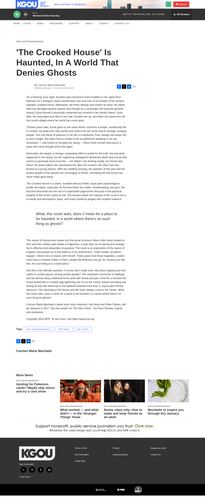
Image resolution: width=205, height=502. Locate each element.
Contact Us (122, 30)
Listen (27, 30)
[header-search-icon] (170, 8)
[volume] (25, 21)
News (40, 30)
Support (74, 30)
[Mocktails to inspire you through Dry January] (168, 397)
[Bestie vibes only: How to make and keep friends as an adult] (124, 397)
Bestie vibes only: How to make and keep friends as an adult (123, 420)
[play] (17, 21)
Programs (56, 30)
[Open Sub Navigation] (33, 30)
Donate (184, 7)
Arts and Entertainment (29, 48)
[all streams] (181, 21)
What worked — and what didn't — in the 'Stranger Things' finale (79, 420)
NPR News (64, 336)
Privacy (116, 455)
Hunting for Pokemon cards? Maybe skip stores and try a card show (35, 394)
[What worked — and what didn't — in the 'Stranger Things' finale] (80, 397)
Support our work (158, 455)
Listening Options (120, 461)
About (89, 30)
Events (103, 30)
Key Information (82, 461)
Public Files (80, 468)
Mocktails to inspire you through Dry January (166, 418)
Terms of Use (81, 455)
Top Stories (83, 336)
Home (16, 30)
